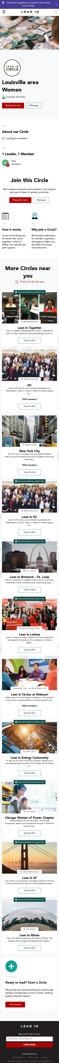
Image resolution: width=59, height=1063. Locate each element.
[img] (29, 307)
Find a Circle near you (29, 282)
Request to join (13, 105)
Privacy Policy (33, 1057)
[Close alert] (55, 4)
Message (34, 105)
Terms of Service (19, 1057)
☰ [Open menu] (4, 12)
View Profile (29, 341)
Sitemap (44, 1057)
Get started (15, 1004)
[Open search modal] (56, 12)
